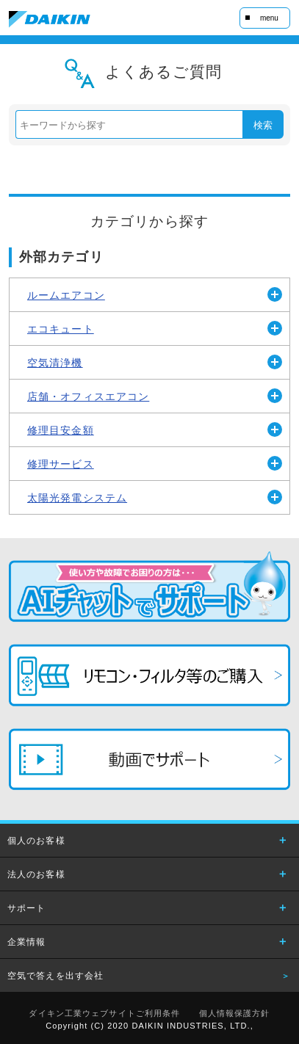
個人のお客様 (36, 840)
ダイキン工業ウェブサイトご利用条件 (104, 1013)
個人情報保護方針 (234, 1013)
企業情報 (26, 942)
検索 (263, 125)
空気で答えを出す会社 (55, 976)
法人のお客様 (36, 874)
